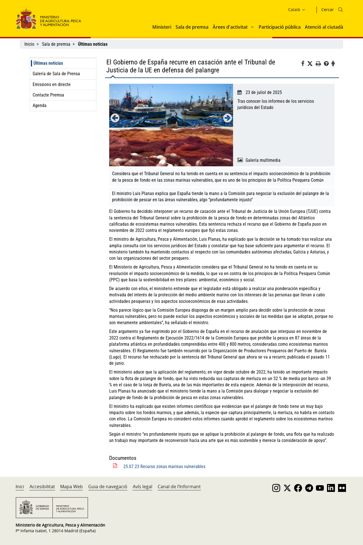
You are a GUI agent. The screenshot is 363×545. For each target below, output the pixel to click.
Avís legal (142, 486)
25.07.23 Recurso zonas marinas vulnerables (164, 466)
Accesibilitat (42, 486)
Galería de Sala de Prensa (56, 73)
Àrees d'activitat (230, 27)
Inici (20, 486)
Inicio (29, 44)
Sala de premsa (192, 27)
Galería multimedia (263, 160)
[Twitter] (311, 63)
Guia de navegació (107, 486)
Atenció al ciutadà (324, 27)
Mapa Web (71, 486)
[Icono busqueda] (340, 10)
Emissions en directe (52, 84)
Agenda (40, 105)
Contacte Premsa (48, 95)
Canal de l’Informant (179, 486)
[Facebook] (304, 64)
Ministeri (161, 27)
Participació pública (280, 27)
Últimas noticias (48, 63)
